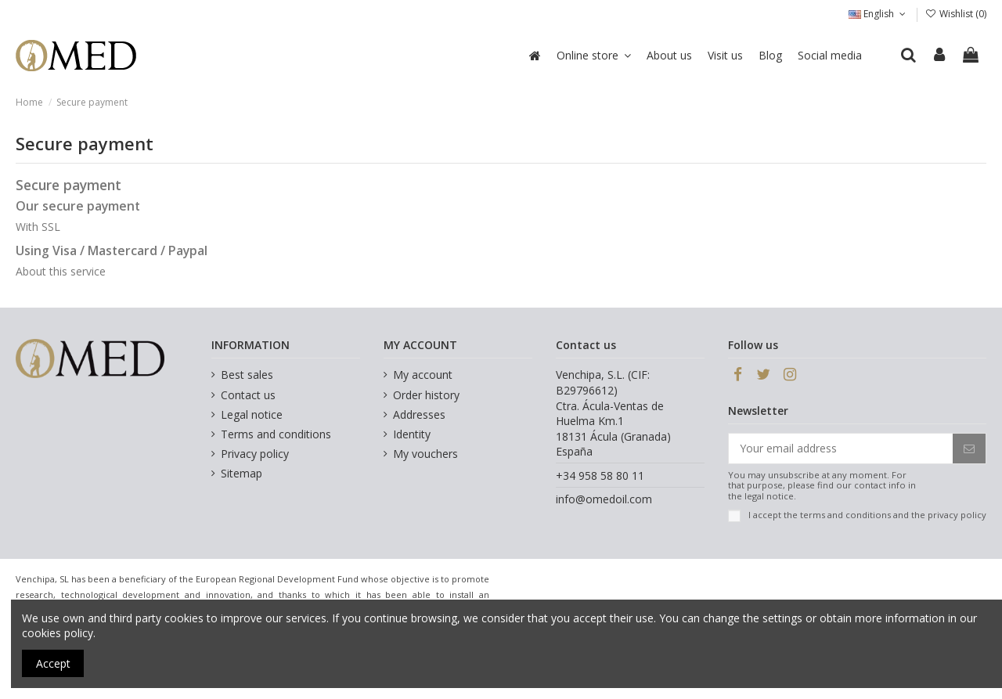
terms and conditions (845, 515)
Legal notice (252, 414)
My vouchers (425, 453)
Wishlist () (955, 13)
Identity (412, 434)
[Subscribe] (969, 448)
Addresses (419, 414)
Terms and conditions (276, 434)
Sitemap (241, 473)
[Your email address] (841, 448)
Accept (53, 663)
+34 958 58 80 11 (600, 475)
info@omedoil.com (604, 499)
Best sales (247, 374)
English (878, 13)
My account (422, 374)
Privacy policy (255, 453)
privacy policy (957, 515)
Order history (426, 394)
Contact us (248, 394)
